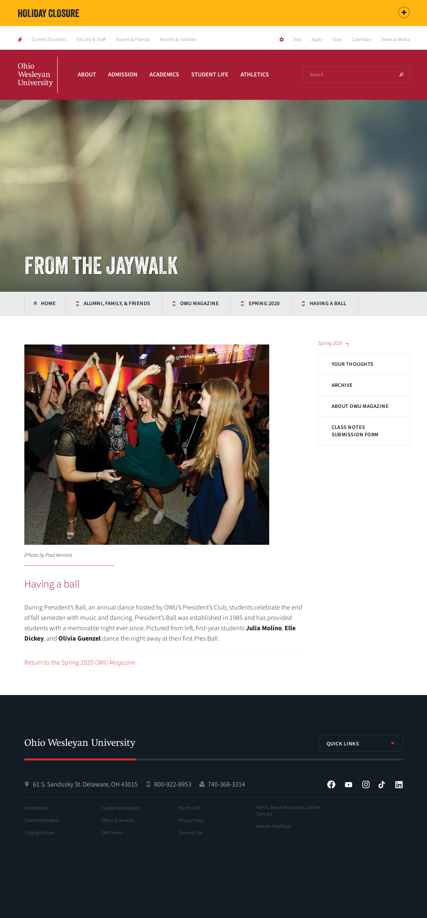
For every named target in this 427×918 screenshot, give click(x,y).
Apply (317, 39)
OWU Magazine (199, 303)
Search (401, 74)
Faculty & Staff (91, 39)
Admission (122, 74)
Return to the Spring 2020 (79, 662)
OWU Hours (112, 833)
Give (337, 39)
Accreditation (36, 808)
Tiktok (382, 784)
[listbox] (361, 743)
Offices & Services (117, 820)
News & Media (396, 39)
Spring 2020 (264, 303)
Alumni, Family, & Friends (117, 303)
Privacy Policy (191, 820)
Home (48, 303)
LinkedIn (399, 784)
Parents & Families (178, 39)
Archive (342, 385)
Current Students (49, 39)
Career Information (41, 820)
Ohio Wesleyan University (38, 82)
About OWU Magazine (360, 406)
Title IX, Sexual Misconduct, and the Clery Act (288, 811)
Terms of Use (190, 833)
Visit (297, 39)
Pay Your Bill (189, 808)
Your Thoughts (353, 364)
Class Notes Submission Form (355, 431)
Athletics (255, 74)
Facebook (331, 784)
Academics (164, 74)
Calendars (362, 39)
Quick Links (343, 743)
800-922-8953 (172, 784)
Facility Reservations (120, 808)
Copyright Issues (39, 833)
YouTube (349, 784)
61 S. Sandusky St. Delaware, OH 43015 (85, 784)
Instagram (366, 784)
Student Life (210, 74)
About (87, 74)
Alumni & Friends (133, 39)
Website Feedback (273, 826)
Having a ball (328, 303)
